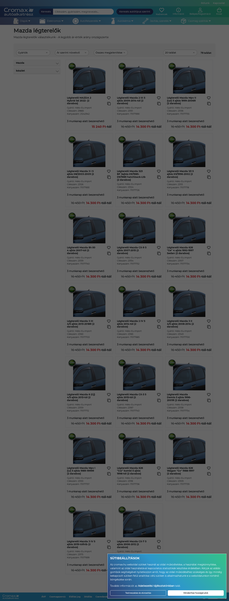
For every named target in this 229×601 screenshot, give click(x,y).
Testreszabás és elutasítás (138, 593)
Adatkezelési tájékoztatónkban (156, 585)
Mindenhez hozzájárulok (195, 593)
